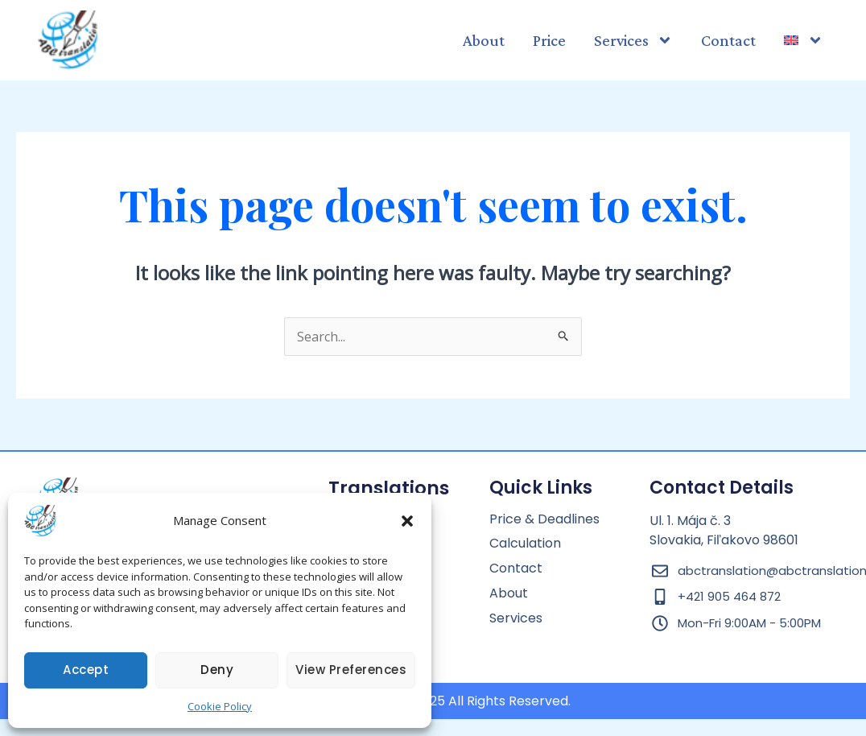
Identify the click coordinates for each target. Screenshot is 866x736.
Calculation (525, 543)
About (484, 40)
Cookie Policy (220, 706)
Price (549, 40)
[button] (407, 521)
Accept (86, 669)
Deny (216, 669)
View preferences (350, 669)
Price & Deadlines (544, 519)
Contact (728, 40)
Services (633, 40)
